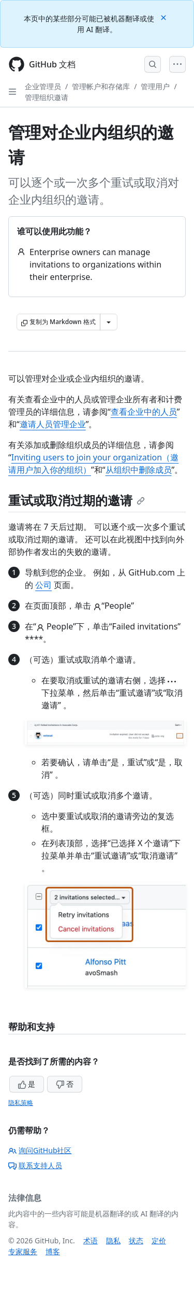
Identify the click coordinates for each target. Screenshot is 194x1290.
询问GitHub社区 (40, 1150)
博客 (53, 1251)
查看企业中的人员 (144, 411)
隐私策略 (20, 1102)
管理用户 (155, 86)
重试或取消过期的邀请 (76, 500)
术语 (90, 1240)
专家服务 (22, 1251)
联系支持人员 (35, 1165)
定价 (159, 1240)
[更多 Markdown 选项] (108, 322)
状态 (136, 1240)
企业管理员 (43, 86)
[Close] (164, 17)
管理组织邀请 (46, 97)
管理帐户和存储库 (101, 86)
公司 (43, 585)
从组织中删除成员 (139, 469)
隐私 (113, 1240)
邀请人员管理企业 (53, 424)
